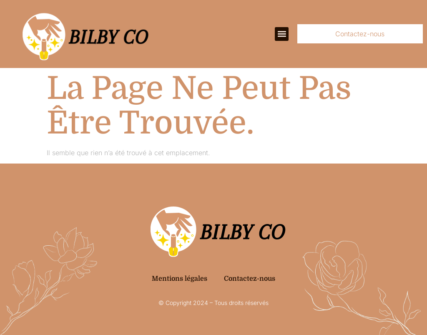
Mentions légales (179, 278)
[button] (282, 34)
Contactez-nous (249, 278)
